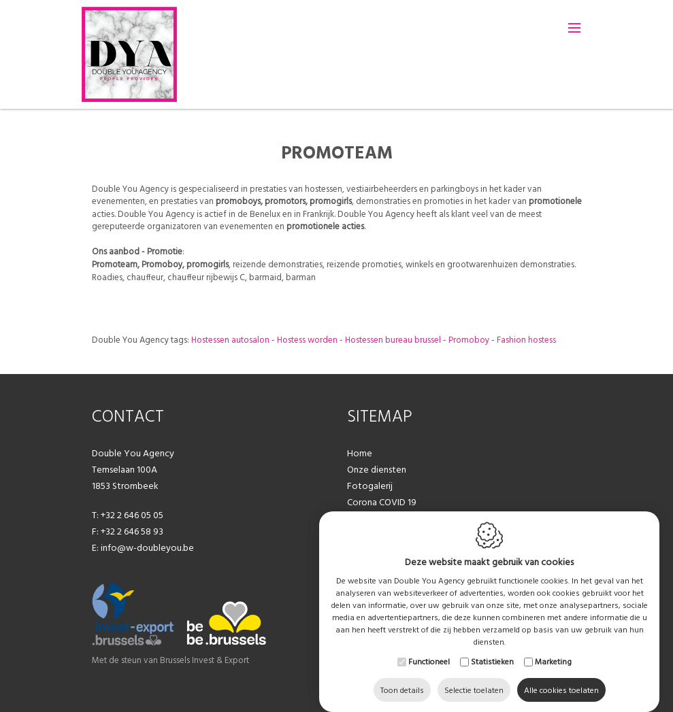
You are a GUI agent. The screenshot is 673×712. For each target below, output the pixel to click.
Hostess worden (307, 339)
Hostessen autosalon (230, 339)
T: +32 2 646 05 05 (127, 515)
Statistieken (492, 648)
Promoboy (468, 339)
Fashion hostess (526, 339)
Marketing (553, 648)
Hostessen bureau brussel (393, 339)
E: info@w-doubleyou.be (143, 547)
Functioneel (429, 648)
